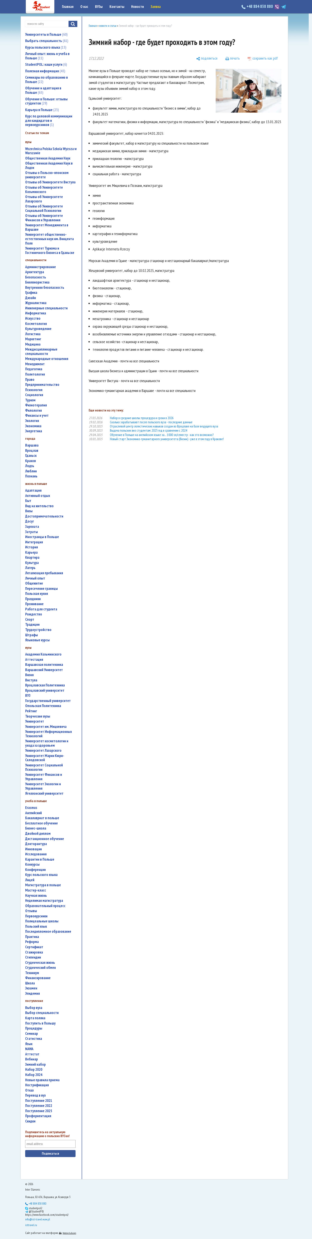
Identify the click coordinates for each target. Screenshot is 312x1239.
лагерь (30, 567)
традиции (32, 624)
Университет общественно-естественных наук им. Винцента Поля (49, 238)
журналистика (35, 303)
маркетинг (33, 339)
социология (34, 395)
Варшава (32, 445)
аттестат (32, 1054)
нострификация (37, 1085)
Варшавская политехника (44, 664)
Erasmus (31, 807)
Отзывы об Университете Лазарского (44, 199)
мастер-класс (35, 890)
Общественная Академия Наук (47, 158)
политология (35, 374)
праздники (33, 599)
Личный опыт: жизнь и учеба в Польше (47, 55)
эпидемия (32, 993)
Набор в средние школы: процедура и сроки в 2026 (142, 418)
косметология (36, 323)
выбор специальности (42, 1012)
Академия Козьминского (43, 654)
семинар (31, 1033)
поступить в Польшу (40, 1023)
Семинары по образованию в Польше (46, 79)
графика (31, 292)
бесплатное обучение (41, 823)
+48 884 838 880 (257, 6)
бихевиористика (37, 282)
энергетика (33, 431)
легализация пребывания (44, 573)
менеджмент (35, 364)
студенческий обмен (40, 967)
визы (29, 511)
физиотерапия (36, 405)
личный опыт (35, 578)
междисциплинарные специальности (41, 351)
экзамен (31, 988)
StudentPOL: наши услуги (46, 64)
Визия (29, 675)
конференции (35, 869)
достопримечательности (44, 516)
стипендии (33, 957)
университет (34, 721)
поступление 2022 (38, 1105)
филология (33, 410)
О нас (84, 6)
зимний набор (35, 1064)
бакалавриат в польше (42, 818)
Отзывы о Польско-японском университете (47, 174)
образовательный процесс (45, 906)
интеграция (34, 542)
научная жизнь (36, 895)
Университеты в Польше (46, 34)
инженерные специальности (46, 308)
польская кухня (36, 593)
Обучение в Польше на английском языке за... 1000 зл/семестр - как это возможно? (161, 435)
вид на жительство (39, 506)
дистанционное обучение (44, 839)
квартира (32, 557)
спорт (29, 619)
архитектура (34, 272)
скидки (30, 1121)
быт (28, 500)
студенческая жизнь (40, 962)
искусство (33, 318)
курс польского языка (41, 874)
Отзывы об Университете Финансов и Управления (44, 217)
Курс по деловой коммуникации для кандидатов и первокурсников (48, 120)
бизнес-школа (35, 828)
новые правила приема (42, 1080)
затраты (31, 532)
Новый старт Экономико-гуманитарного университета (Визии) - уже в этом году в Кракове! (167, 439)
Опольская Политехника (43, 706)
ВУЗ (27, 695)
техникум (32, 973)
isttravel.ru (31, 1225)
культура (32, 562)
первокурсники (36, 916)
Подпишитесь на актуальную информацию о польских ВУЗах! (47, 1134)
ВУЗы (99, 6)
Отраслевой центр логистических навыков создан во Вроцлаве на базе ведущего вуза (164, 426)
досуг (29, 521)
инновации (33, 849)
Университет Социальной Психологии (44, 767)
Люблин (31, 471)
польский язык (36, 926)
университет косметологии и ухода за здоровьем (46, 743)
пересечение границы (41, 588)
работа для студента (41, 609)
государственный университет (48, 700)
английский (33, 813)
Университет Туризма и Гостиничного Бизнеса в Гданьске (49, 250)
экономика (33, 426)
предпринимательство (42, 384)
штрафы (31, 635)
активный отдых (37, 495)
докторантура (36, 844)
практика (32, 936)
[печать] (232, 58)
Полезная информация (45, 71)
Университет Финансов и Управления (43, 776)
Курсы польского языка (45, 47)
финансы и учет (37, 415)
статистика (33, 1038)
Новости (137, 6)
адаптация (33, 490)
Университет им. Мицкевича (46, 726)
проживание (34, 604)
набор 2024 (33, 1074)
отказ (29, 1090)
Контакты (116, 6)
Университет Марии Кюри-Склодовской (44, 757)
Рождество (33, 614)
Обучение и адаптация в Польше (43, 90)
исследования (36, 854)
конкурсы (32, 864)
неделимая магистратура (44, 900)
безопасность (35, 277)
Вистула (31, 680)
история (31, 547)
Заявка (156, 6)
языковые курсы (37, 640)
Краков (30, 461)
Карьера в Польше (42, 109)
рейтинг (31, 711)
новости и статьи (107, 26)
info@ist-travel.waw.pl (37, 1219)
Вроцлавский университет (44, 690)
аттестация (34, 659)
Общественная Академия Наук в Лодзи (49, 165)
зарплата (32, 526)
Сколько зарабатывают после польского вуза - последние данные (151, 422)
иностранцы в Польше (42, 537)
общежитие (34, 583)
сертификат (34, 947)
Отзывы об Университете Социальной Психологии (44, 208)
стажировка (34, 952)
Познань (31, 476)
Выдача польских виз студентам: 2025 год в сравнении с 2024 (148, 430)
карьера (31, 552)
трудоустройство (38, 629)
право (29, 379)
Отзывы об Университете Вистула (50, 182)
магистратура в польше (43, 885)
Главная (68, 6)
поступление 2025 (38, 1111)
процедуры (33, 1028)
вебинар (31, 1059)
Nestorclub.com (69, 1233)
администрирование (40, 267)
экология (32, 420)
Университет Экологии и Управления (43, 786)
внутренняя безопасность (44, 287)
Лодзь (29, 466)
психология (33, 390)
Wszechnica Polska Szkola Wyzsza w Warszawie (51, 151)
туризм (30, 400)
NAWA (29, 1049)
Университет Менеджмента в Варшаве (46, 227)
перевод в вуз (35, 1095)
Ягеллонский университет (44, 793)
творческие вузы (37, 716)
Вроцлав (31, 450)
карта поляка (35, 1018)
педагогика (33, 369)
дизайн (30, 298)
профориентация (38, 1116)
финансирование (38, 978)
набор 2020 (33, 1069)
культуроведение (38, 328)
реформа (32, 941)
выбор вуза (33, 1007)
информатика (35, 313)
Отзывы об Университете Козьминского (44, 189)
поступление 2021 (38, 1100)
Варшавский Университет (44, 670)
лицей (29, 880)
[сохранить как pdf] (262, 58)
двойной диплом (38, 833)
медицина (33, 344)
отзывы (31, 911)
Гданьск (31, 455)
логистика (33, 334)
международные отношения (46, 358)
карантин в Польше (39, 859)
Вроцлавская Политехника (45, 685)
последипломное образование (48, 931)
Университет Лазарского (43, 750)
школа (30, 983)
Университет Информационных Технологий (48, 733)
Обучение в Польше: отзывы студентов (46, 101)
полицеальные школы (41, 921)
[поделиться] (207, 58)
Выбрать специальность (46, 40)
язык (28, 1044)
